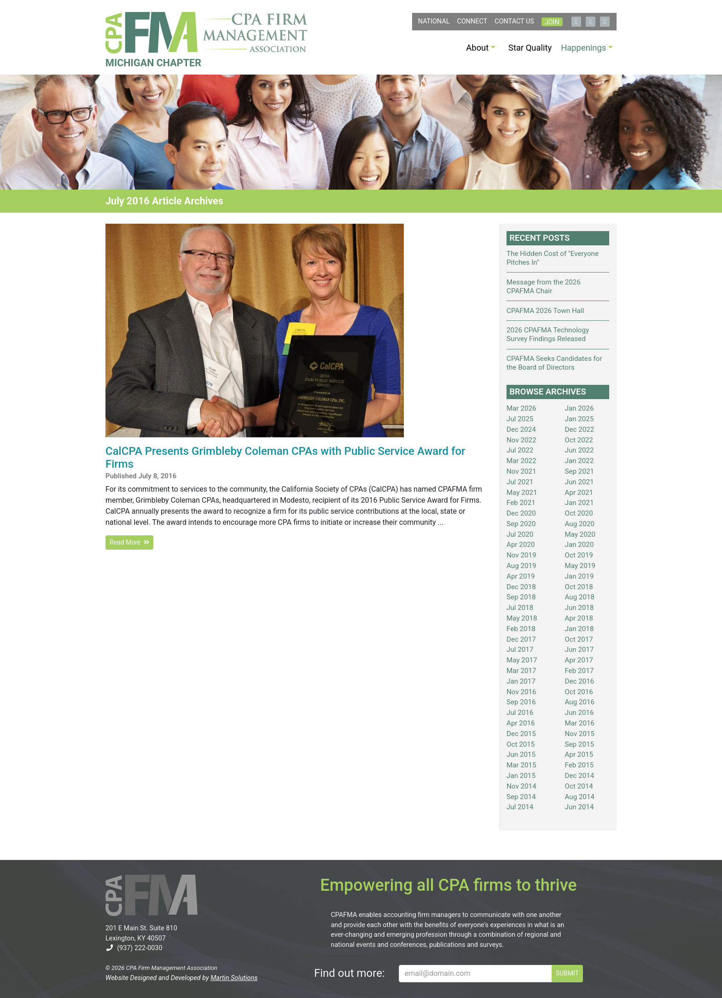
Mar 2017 (521, 671)
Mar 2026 (521, 408)
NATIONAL (434, 21)
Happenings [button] (583, 47)
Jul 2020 (520, 534)
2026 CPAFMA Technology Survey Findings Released (548, 334)
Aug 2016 (580, 702)
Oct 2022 (579, 440)
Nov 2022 (521, 440)
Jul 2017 (520, 649)
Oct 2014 (579, 786)
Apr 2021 (579, 492)
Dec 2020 (521, 513)
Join (552, 22)
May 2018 (522, 618)
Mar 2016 (580, 723)
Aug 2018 (580, 597)
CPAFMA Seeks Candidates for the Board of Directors (554, 362)
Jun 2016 (579, 712)
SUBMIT (567, 973)
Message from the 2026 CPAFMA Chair (544, 286)
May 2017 (522, 660)
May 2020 (580, 534)
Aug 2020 (580, 524)
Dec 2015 (521, 734)
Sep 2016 (521, 702)
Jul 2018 (520, 607)
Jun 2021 (579, 482)
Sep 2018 (521, 597)
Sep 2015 (579, 744)
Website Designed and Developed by (181, 978)
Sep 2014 (521, 797)
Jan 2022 (579, 461)
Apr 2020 (521, 544)
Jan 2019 (579, 576)
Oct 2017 (579, 639)
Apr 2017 (579, 660)
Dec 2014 (579, 776)
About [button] (477, 47)
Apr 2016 (521, 723)
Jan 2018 (579, 629)
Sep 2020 (521, 524)
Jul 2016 (520, 712)
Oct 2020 (579, 513)
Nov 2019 (521, 555)
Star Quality (530, 47)
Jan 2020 (579, 544)
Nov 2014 (521, 786)
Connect (472, 21)
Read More (129, 542)
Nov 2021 (521, 471)
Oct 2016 (579, 692)
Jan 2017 (521, 681)
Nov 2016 (521, 692)
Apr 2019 (521, 576)
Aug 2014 (580, 797)
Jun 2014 (579, 807)
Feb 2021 (521, 503)
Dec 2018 (521, 587)
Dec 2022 (579, 429)
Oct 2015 (521, 744)
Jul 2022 (520, 450)
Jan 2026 (579, 408)
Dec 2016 (579, 681)
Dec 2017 (521, 639)
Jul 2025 (520, 419)
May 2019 (580, 566)
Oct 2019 (579, 555)
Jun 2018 (579, 607)
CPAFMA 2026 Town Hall (545, 311)
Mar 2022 (521, 461)
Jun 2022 (579, 450)
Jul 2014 (520, 807)
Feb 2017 (579, 671)
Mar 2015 (521, 765)
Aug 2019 (521, 566)
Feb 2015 (579, 765)
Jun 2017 (579, 649)
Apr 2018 (579, 618)
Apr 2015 (579, 754)
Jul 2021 (520, 482)
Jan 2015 (521, 776)
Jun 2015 (521, 754)
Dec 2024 (521, 429)
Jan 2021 (579, 503)
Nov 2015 (580, 734)
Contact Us (514, 21)
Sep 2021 (579, 471)
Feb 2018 (521, 629)
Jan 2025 (579, 419)
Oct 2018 (579, 587)
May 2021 (522, 492)
